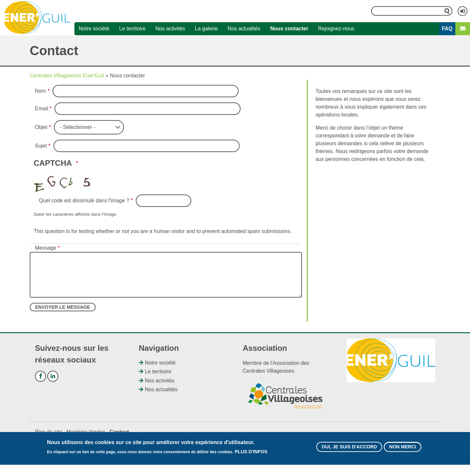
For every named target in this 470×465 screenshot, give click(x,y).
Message (45, 248)
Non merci (402, 449)
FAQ (447, 28)
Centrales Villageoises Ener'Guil (67, 75)
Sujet (41, 145)
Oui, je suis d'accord (349, 449)
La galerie (206, 28)
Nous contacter (289, 28)
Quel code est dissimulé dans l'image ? (84, 200)
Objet (41, 127)
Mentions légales (85, 432)
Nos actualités (243, 28)
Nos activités (170, 28)
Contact (119, 432)
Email (41, 108)
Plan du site (48, 432)
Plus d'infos (251, 454)
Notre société (94, 28)
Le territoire (132, 28)
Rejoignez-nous (336, 28)
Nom (40, 91)
